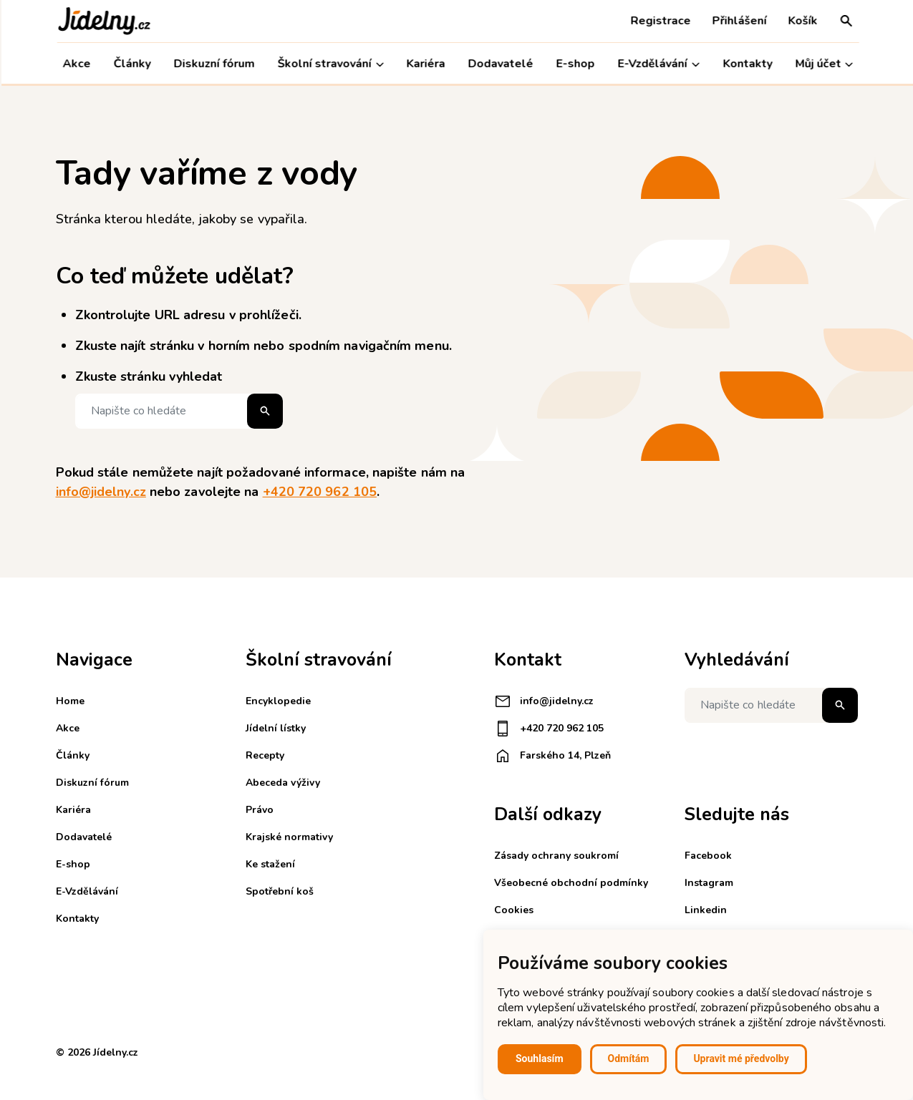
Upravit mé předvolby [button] (740, 1058)
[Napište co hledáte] (179, 411)
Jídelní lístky (276, 728)
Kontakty (746, 64)
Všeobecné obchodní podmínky (571, 883)
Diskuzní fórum (213, 64)
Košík (801, 21)
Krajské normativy (289, 837)
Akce (76, 64)
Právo (260, 810)
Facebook (708, 855)
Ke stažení (270, 864)
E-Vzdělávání (657, 64)
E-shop (574, 64)
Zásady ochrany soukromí (556, 855)
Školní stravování (329, 64)
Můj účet (822, 64)
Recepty (265, 755)
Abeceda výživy (283, 782)
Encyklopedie (278, 701)
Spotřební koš (280, 891)
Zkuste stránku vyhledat (149, 376)
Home (70, 701)
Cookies (513, 910)
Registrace (659, 21)
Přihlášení (738, 21)
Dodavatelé (499, 64)
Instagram (709, 883)
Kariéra (424, 64)
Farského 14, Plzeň (552, 755)
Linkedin (706, 910)
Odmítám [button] (628, 1058)
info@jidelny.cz (101, 491)
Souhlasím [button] (540, 1058)
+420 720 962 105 (320, 491)
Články (131, 64)
